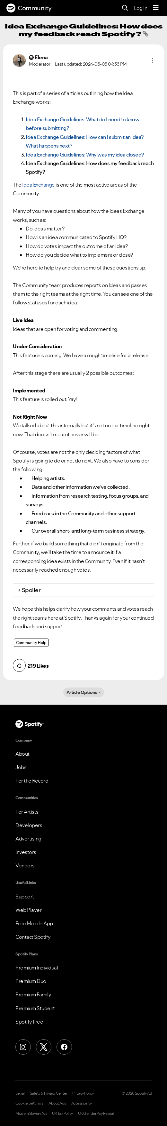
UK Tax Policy (62, 1113)
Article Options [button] (81, 692)
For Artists (27, 811)
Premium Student (35, 1008)
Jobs (20, 767)
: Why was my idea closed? (85, 154)
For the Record (31, 780)
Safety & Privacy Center (48, 1093)
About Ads (57, 1103)
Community (29, 8)
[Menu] (156, 8)
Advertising (28, 838)
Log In (140, 8)
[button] (152, 60)
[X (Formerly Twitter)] (43, 1047)
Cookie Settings (29, 1103)
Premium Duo (30, 981)
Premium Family (33, 994)
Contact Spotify (33, 936)
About (22, 753)
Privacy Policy (82, 1093)
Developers (28, 825)
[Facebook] (64, 1047)
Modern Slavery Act (31, 1113)
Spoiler (31, 590)
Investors (25, 852)
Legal (20, 1093)
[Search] (125, 8)
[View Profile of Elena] (41, 57)
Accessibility (81, 1103)
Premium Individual (36, 967)
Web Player (28, 909)
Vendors (25, 865)
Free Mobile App (34, 923)
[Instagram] (23, 1047)
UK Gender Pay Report (96, 1113)
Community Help (31, 642)
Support (24, 896)
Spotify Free (29, 1021)
